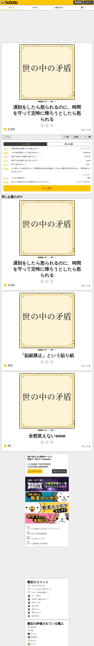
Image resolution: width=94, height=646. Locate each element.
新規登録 (78, 2)
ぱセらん (32, 640)
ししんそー (86, 175)
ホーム (11, 8)
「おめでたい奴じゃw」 (37, 586)
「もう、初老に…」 (35, 596)
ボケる (35, 8)
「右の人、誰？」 (35, 602)
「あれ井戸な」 (34, 616)
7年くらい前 (86, 366)
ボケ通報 (66, 137)
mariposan (87, 152)
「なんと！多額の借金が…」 (38, 592)
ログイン (88, 2)
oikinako (32, 627)
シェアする (6, 137)
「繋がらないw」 (35, 612)
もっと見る (47, 188)
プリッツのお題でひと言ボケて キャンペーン (47, 528)
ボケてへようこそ (59, 471)
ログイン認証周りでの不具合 (47, 542)
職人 (82, 8)
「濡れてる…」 (34, 609)
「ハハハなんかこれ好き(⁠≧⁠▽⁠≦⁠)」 (40, 589)
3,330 (9, 129)
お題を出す (59, 8)
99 (7, 446)
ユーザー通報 (86, 137)
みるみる (87, 156)
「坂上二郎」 (33, 606)
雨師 (89, 178)
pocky (88, 160)
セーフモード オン (35, 471)
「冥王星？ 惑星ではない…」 (39, 599)
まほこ (88, 164)
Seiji (30, 630)
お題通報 (76, 137)
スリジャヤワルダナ (83, 182)
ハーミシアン (86, 148)
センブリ (32, 634)
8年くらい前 (86, 130)
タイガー (32, 644)
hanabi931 (32, 637)
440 (7, 365)
